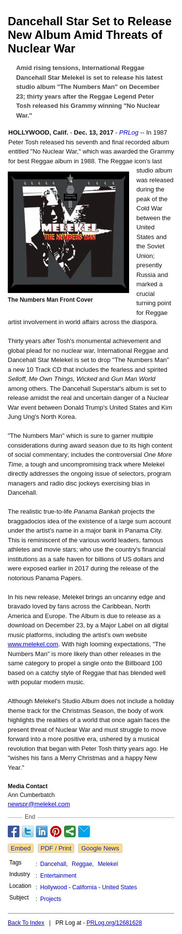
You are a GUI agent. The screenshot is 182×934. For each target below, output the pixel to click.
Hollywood (53, 887)
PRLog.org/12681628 (114, 922)
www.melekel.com (33, 644)
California (84, 887)
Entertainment (58, 875)
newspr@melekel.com (39, 804)
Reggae (82, 864)
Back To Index (26, 922)
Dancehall (53, 864)
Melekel (108, 864)
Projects (50, 899)
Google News (100, 848)
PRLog (129, 132)
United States (119, 887)
